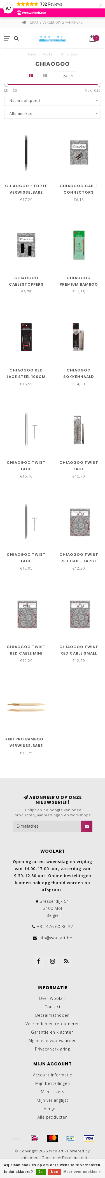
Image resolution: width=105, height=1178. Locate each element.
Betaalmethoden (52, 1015)
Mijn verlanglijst (52, 1100)
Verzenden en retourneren (52, 1023)
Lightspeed (28, 1157)
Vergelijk (52, 1108)
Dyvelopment (74, 1157)
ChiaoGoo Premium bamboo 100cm (79, 284)
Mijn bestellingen (52, 1083)
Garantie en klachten (52, 1032)
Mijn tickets (52, 1091)
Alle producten (53, 1117)
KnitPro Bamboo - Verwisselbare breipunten (26, 745)
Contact (53, 1006)
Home (31, 54)
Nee (54, 1172)
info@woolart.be (55, 937)
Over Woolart (52, 998)
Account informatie (52, 1075)
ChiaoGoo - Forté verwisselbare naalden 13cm (26, 192)
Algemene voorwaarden (53, 1040)
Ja (41, 1172)
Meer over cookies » (82, 1172)
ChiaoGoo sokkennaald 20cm (78, 377)
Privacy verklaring (52, 1049)
